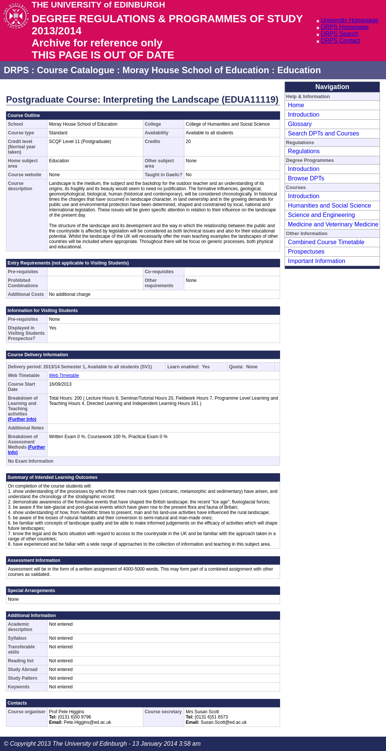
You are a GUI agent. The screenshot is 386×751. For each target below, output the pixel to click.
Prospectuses (306, 251)
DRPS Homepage (345, 27)
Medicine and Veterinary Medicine (333, 224)
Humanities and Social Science (329, 205)
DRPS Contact (340, 40)
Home (296, 105)
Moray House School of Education (196, 70)
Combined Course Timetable (326, 242)
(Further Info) (22, 419)
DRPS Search (339, 34)
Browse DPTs (306, 178)
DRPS (16, 70)
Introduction (304, 114)
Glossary (300, 124)
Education (299, 70)
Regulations (304, 151)
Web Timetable (64, 375)
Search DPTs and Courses (323, 133)
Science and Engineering (321, 215)
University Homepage (349, 20)
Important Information (316, 261)
